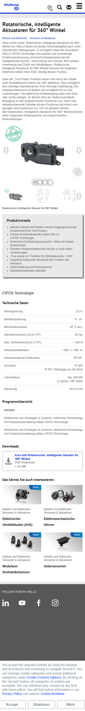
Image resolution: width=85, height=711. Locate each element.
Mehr (70, 704)
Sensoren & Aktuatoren (43, 38)
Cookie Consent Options (44, 677)
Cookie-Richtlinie (52, 694)
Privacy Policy (12, 694)
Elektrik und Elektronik (14, 38)
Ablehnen (41, 704)
